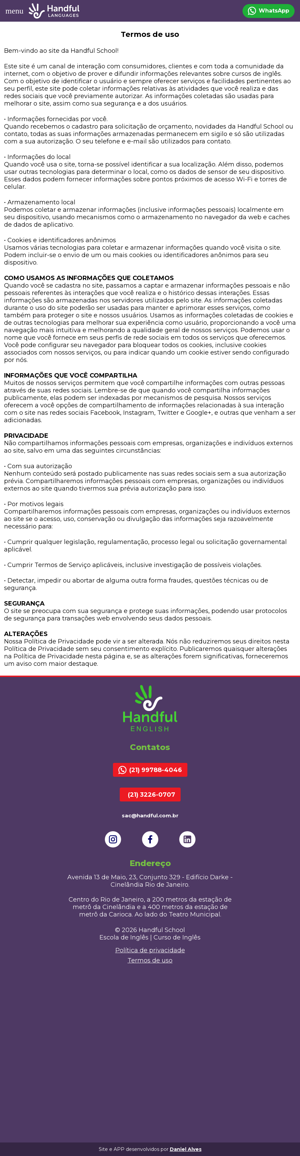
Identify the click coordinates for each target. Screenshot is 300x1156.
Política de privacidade (150, 950)
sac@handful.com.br (150, 815)
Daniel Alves (186, 1149)
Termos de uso (150, 960)
